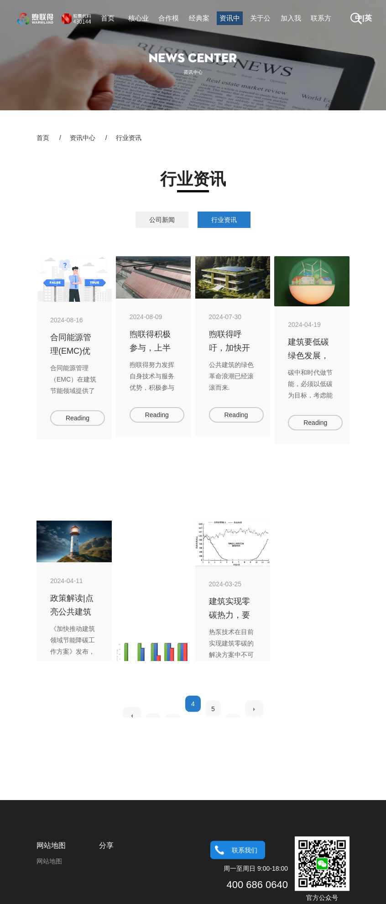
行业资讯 (128, 137)
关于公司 (260, 19)
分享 (106, 880)
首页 (108, 18)
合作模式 (168, 19)
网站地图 (51, 880)
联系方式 (321, 19)
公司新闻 (162, 219)
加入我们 (291, 19)
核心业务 (138, 19)
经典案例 (199, 19)
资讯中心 (229, 19)
